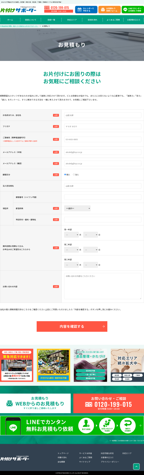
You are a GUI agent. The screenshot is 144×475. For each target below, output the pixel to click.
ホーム (10, 19)
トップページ (63, 453)
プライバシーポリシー (110, 461)
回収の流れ (92, 19)
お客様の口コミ (133, 19)
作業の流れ (62, 457)
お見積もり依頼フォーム (111, 9)
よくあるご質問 (113, 19)
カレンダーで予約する (88, 9)
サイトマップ (84, 461)
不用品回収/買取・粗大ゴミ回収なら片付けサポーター (19, 26)
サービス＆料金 (85, 453)
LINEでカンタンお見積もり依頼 (134, 9)
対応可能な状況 (107, 453)
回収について (31, 19)
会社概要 (61, 461)
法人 (76, 174)
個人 (67, 174)
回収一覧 (51, 19)
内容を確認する (72, 326)
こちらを (27, 309)
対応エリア (72, 19)
